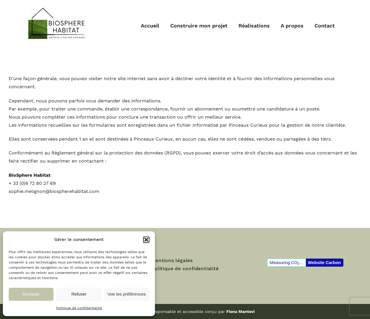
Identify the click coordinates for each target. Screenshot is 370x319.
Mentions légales (172, 260)
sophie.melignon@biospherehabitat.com (54, 191)
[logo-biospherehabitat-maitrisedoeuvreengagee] (57, 8)
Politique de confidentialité (79, 308)
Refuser (79, 294)
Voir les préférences (127, 294)
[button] (146, 240)
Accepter (31, 294)
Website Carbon (324, 262)
